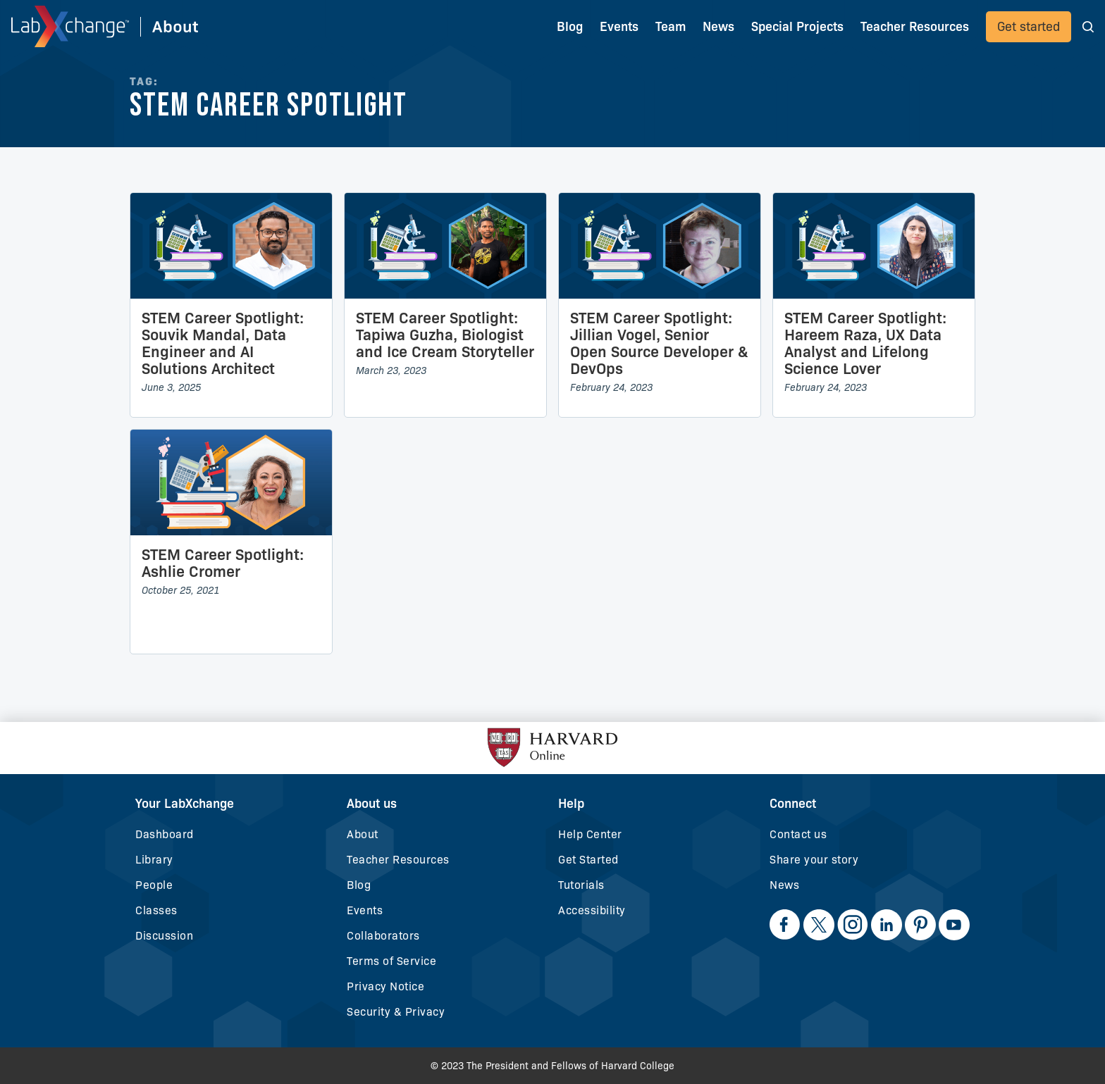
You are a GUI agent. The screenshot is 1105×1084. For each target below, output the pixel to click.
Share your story (814, 859)
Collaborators (383, 935)
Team (670, 27)
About (362, 834)
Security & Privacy (396, 1011)
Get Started (588, 859)
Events (619, 27)
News (784, 885)
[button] (1088, 26)
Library (154, 859)
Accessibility (592, 910)
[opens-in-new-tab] (785, 924)
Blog (570, 27)
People (154, 885)
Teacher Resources (398, 859)
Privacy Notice (385, 986)
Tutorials (581, 885)
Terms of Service (391, 961)
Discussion (164, 935)
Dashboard (164, 834)
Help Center (590, 834)
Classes (156, 910)
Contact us (798, 834)
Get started (1028, 27)
